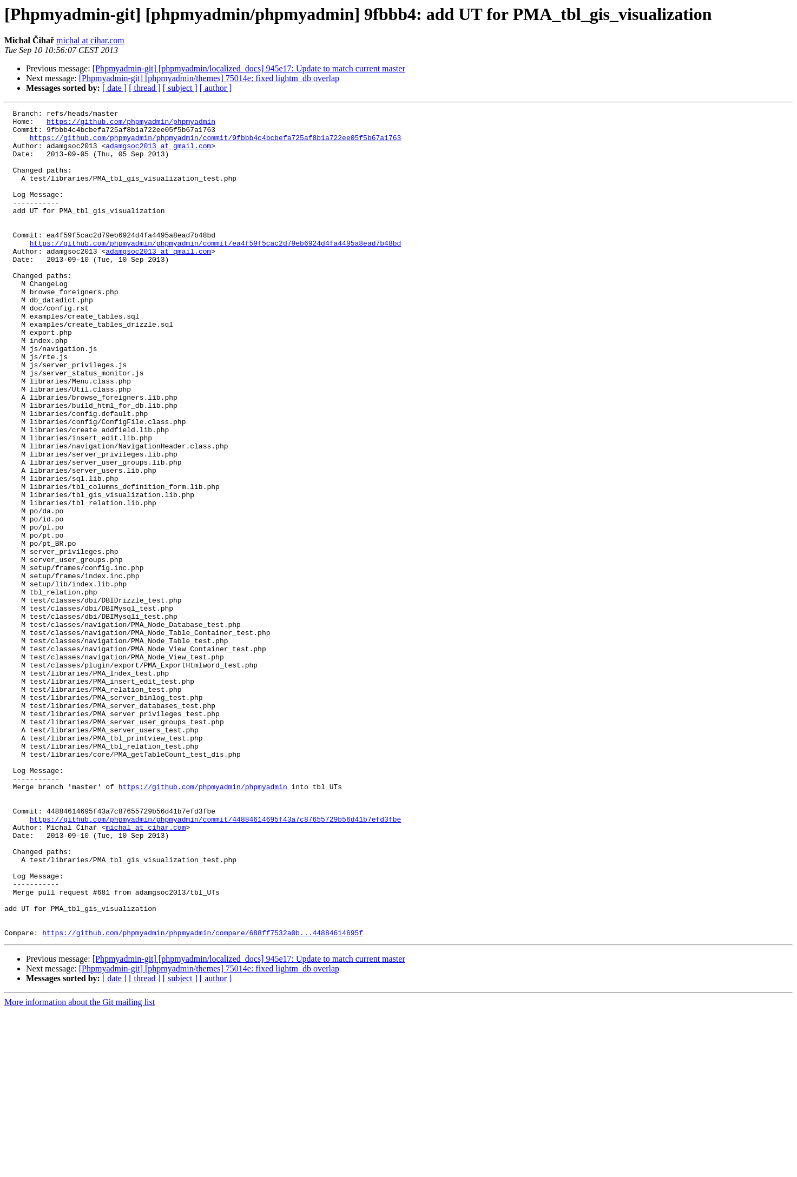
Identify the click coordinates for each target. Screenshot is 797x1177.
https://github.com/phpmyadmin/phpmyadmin (131, 124)
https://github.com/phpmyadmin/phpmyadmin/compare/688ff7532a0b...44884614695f (202, 1098)
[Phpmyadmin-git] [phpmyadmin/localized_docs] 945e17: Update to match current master (249, 68)
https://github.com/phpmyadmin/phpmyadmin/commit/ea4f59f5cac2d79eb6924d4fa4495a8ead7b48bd (215, 270)
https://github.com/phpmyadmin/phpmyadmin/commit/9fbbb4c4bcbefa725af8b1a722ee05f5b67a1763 (215, 144)
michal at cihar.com (90, 40)
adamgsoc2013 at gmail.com (158, 153)
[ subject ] (180, 87)
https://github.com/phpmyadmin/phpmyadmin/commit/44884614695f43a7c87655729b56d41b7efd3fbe (215, 962)
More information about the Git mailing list (79, 1167)
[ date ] (114, 87)
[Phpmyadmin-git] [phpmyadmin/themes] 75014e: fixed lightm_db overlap (209, 78)
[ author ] (216, 87)
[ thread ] (145, 87)
